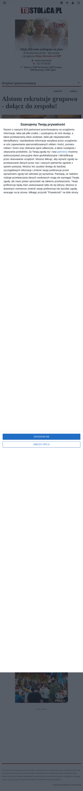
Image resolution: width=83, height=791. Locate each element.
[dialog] (41, 395)
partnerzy (62, 151)
